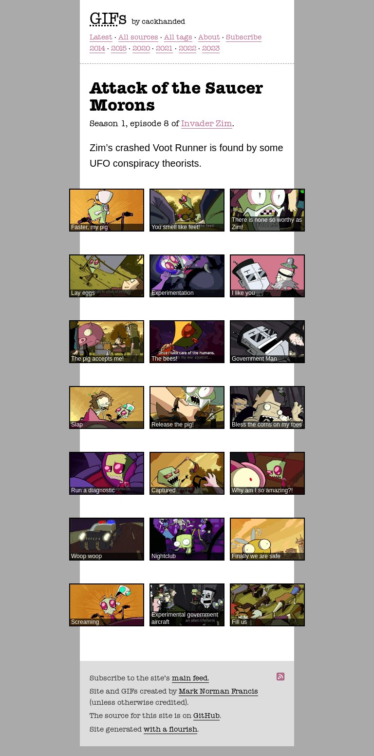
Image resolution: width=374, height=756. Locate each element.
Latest (101, 37)
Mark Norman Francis (218, 691)
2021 (164, 48)
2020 (141, 48)
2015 (119, 48)
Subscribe (244, 37)
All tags (178, 37)
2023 (211, 48)
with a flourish (170, 729)
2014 (97, 48)
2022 (187, 48)
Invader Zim (206, 123)
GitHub (206, 715)
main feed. (190, 678)
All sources (138, 37)
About (209, 37)
